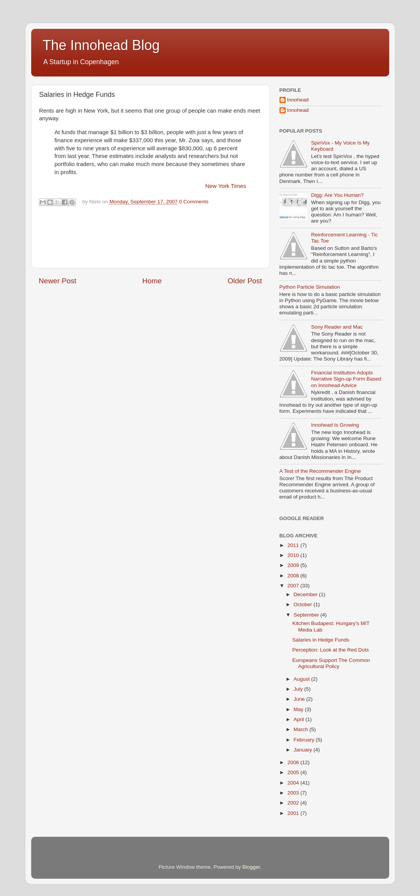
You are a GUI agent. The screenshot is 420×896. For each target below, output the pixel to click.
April (300, 719)
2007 (293, 585)
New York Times (225, 186)
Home (152, 281)
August (302, 679)
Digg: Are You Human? (337, 195)
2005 (293, 772)
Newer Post (58, 281)
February (305, 740)
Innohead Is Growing (335, 425)
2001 (293, 813)
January (304, 750)
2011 (293, 545)
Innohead (298, 100)
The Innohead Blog (101, 45)
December (306, 594)
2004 (293, 783)
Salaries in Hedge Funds (320, 640)
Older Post (245, 281)
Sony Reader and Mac (337, 327)
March (302, 729)
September (307, 615)
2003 (293, 793)
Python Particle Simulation (309, 287)
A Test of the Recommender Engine (320, 471)
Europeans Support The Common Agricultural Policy (331, 663)
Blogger (251, 867)
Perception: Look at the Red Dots (330, 650)
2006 (293, 762)
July (299, 689)
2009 (293, 565)
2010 (293, 555)
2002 (293, 803)
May (299, 709)
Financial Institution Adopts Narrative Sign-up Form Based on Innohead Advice (346, 379)
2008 (293, 575)
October (304, 604)
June (300, 699)
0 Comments (194, 201)
